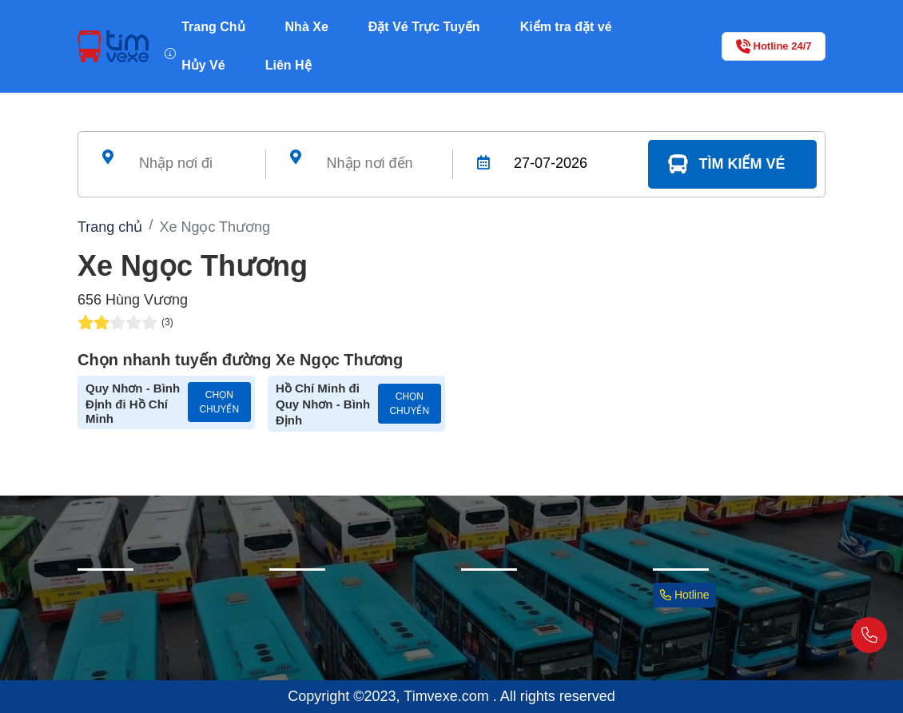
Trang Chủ (213, 27)
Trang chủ (110, 227)
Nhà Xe (306, 27)
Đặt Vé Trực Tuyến (424, 27)
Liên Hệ (288, 65)
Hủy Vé (203, 65)
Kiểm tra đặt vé (566, 27)
